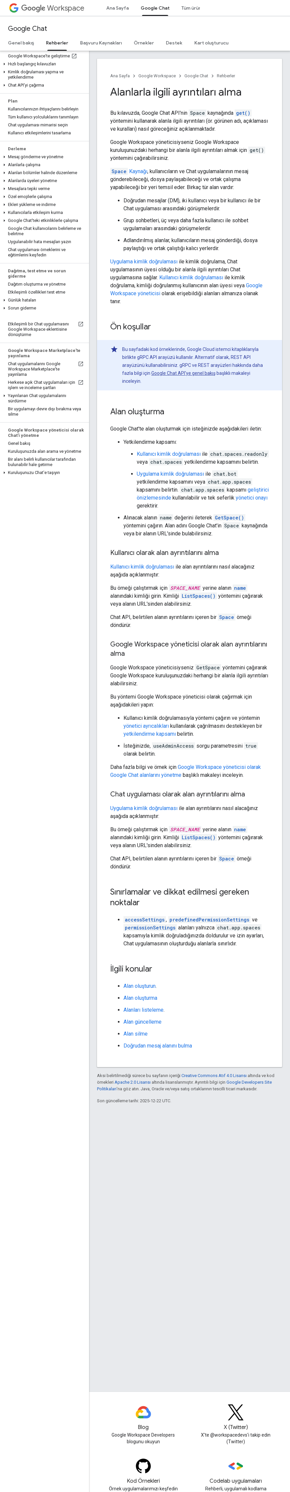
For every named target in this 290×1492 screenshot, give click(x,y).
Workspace (52, 8)
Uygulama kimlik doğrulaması (143, 261)
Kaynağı (128, 171)
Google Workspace (157, 75)
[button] (43, 64)
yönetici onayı (251, 498)
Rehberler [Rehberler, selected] (57, 43)
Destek (174, 43)
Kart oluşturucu (211, 43)
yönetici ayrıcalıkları (146, 726)
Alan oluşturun (139, 986)
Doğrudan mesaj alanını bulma (157, 1046)
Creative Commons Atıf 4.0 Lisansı (214, 1075)
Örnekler (144, 43)
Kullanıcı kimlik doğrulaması (191, 277)
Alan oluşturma (140, 998)
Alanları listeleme (143, 1010)
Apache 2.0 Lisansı (133, 1082)
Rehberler (226, 75)
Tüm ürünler (194, 8)
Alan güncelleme (142, 1022)
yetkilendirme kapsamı (149, 734)
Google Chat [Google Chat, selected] (155, 8)
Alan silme (135, 1034)
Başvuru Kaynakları (101, 43)
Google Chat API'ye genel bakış (183, 373)
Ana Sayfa (117, 8)
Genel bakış (21, 43)
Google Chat (27, 29)
